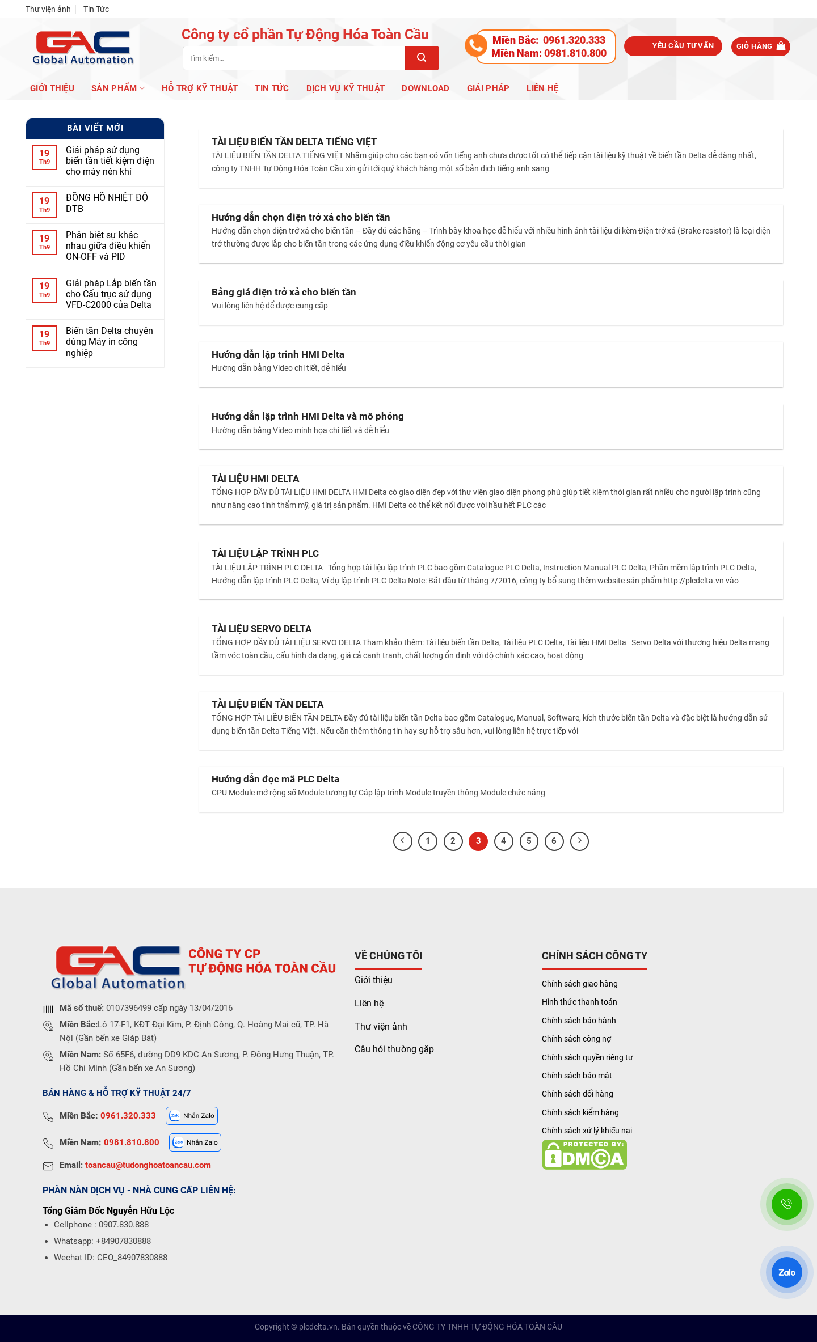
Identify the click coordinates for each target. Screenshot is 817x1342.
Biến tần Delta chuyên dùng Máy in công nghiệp (109, 342)
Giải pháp (488, 88)
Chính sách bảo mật (577, 1075)
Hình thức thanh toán (579, 1001)
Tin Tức (96, 9)
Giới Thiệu (52, 88)
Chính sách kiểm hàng (580, 1112)
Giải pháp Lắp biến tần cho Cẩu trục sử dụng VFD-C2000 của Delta (111, 294)
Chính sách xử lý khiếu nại (587, 1130)
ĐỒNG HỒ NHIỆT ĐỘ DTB (107, 203)
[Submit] (422, 58)
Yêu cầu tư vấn (683, 45)
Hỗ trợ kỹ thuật (200, 88)
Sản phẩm (118, 88)
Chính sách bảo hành (579, 1020)
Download (425, 88)
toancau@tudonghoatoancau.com (148, 1165)
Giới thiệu (374, 980)
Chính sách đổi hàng (577, 1093)
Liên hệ (542, 88)
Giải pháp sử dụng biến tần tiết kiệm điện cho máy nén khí (110, 161)
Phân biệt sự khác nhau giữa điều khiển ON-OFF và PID (108, 246)
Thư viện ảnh (48, 9)
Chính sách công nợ (576, 1038)
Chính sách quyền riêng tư (587, 1057)
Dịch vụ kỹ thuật (345, 88)
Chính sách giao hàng (580, 983)
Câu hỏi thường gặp (394, 1049)
